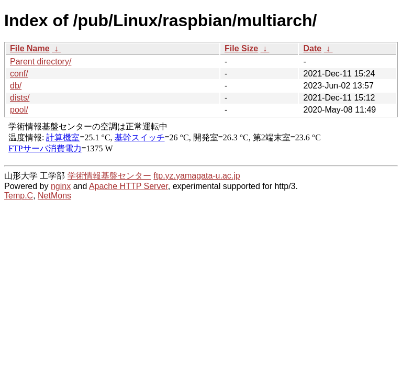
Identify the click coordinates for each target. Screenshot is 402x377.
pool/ (19, 109)
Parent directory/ (40, 61)
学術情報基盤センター (109, 175)
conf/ (19, 73)
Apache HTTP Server (128, 186)
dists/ (19, 97)
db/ (15, 85)
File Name (30, 48)
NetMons (54, 195)
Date (312, 48)
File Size (241, 48)
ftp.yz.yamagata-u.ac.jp (196, 175)
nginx (61, 186)
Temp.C (18, 195)
